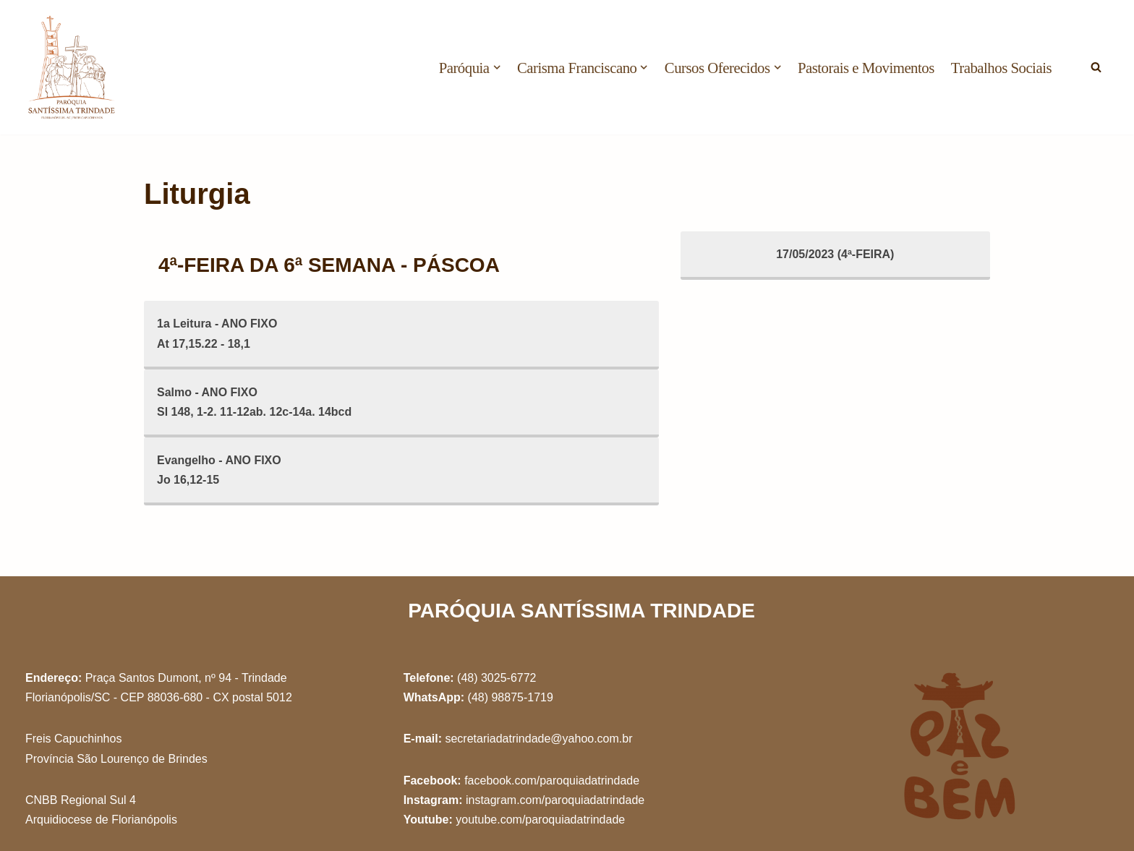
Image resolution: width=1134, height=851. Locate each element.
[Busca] (1096, 66)
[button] (496, 67)
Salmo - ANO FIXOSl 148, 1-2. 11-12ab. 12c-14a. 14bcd (254, 402)
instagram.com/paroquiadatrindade (555, 800)
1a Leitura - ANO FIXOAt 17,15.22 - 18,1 (217, 333)
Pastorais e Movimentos (866, 67)
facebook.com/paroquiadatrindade (551, 780)
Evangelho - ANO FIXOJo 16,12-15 (219, 470)
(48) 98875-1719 (510, 697)
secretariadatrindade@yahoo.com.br (538, 738)
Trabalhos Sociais (1001, 67)
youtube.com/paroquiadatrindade (540, 819)
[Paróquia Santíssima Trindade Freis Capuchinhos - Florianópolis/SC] (72, 67)
